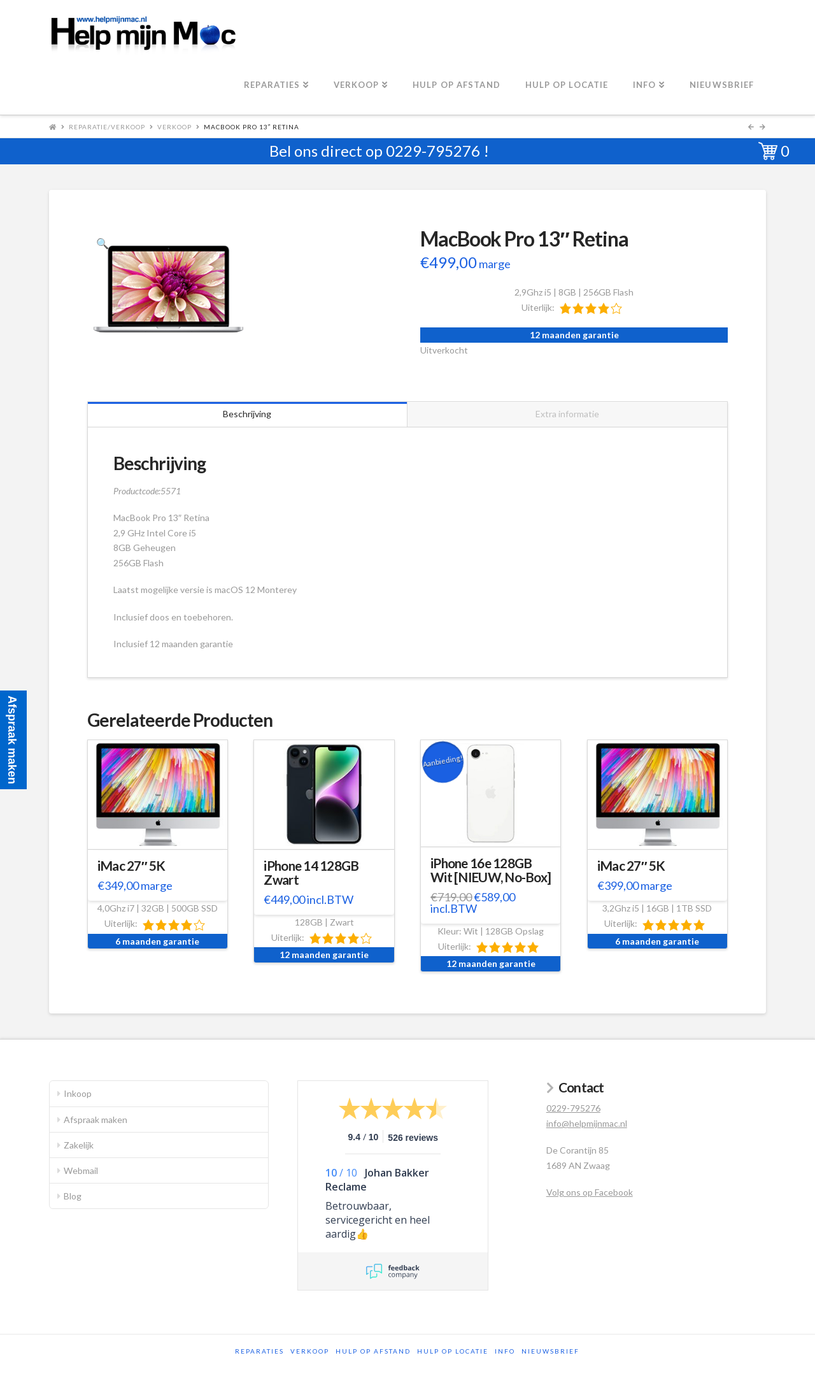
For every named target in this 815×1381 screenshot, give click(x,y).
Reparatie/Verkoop (107, 127)
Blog (73, 1196)
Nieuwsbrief (550, 1351)
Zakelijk (79, 1145)
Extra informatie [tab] (567, 413)
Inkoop (78, 1093)
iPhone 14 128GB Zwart (311, 872)
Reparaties (259, 1351)
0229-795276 (433, 150)
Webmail (81, 1170)
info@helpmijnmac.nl (586, 1123)
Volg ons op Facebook (589, 1192)
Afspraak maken (95, 1119)
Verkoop (174, 127)
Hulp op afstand (373, 1351)
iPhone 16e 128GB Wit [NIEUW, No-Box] (490, 870)
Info (505, 1351)
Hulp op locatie (452, 1351)
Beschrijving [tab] (247, 413)
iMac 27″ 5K (131, 865)
